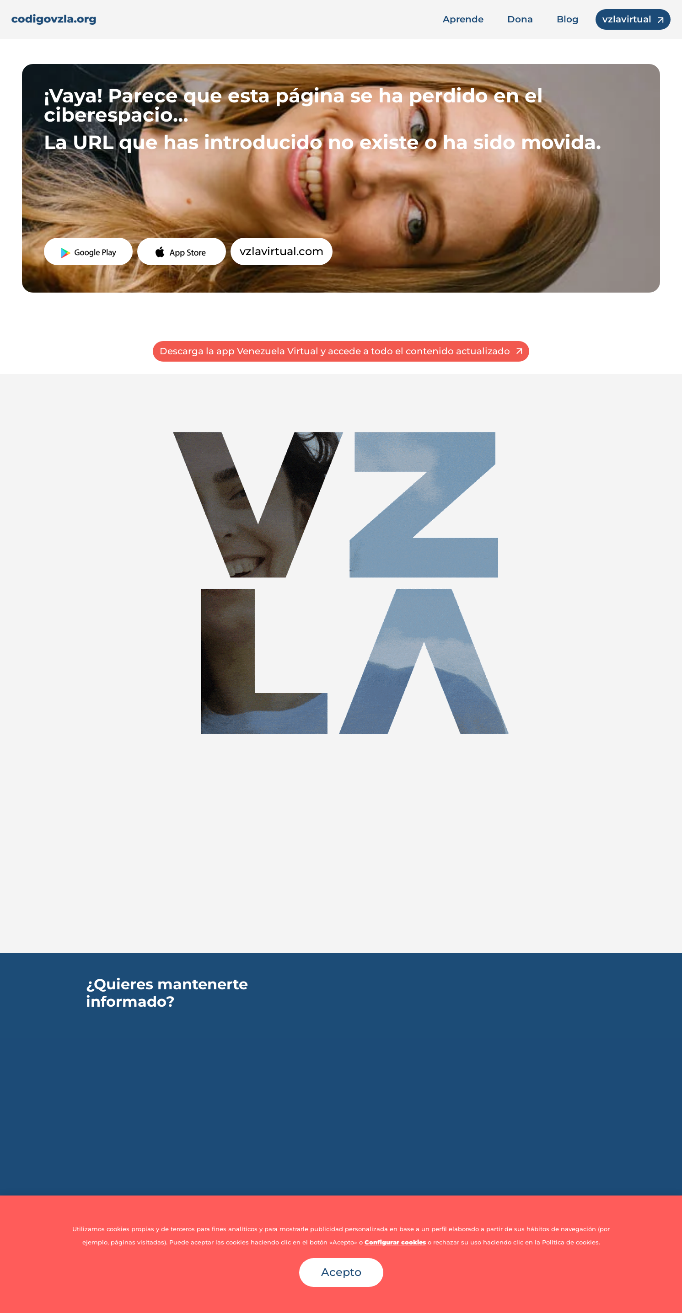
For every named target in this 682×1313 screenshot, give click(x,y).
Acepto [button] (341, 1272)
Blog (568, 19)
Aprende (463, 19)
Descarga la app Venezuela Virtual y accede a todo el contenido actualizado (335, 351)
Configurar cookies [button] (395, 1242)
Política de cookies (570, 1242)
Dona (520, 19)
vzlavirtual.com (281, 251)
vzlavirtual (626, 19)
